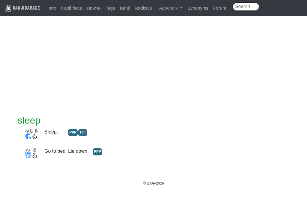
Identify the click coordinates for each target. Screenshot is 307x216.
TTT (82, 132)
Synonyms (197, 7)
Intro (51, 7)
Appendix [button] (169, 7)
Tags (110, 7)
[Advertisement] (153, 70)
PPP (72, 132)
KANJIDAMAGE (22, 7)
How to (94, 7)
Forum (219, 7)
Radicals (143, 7)
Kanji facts (71, 7)
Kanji (125, 7)
